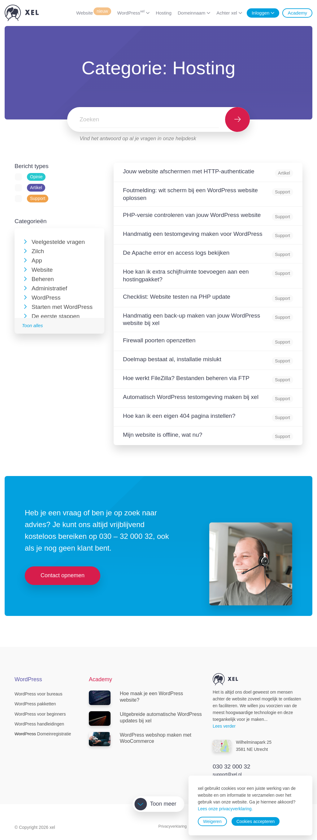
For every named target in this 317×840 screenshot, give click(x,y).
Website (93, 12)
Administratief (49, 288)
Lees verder (224, 726)
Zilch (38, 251)
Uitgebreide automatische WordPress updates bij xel (145, 718)
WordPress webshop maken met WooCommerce (140, 739)
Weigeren (212, 821)
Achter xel (226, 12)
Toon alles (32, 325)
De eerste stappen (56, 316)
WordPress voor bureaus (39, 693)
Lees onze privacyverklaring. (225, 808)
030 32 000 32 (231, 766)
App (37, 260)
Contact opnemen (63, 575)
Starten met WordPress (62, 307)
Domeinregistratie (43, 733)
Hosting (164, 12)
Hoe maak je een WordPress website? (136, 698)
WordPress (131, 12)
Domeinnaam (191, 12)
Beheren (43, 279)
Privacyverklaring (172, 826)
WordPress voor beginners (40, 714)
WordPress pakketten (35, 703)
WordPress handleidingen (39, 723)
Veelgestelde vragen (58, 242)
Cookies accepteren (256, 821)
